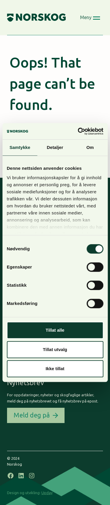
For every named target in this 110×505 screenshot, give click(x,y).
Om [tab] (90, 147)
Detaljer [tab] (55, 147)
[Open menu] (90, 17)
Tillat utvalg (55, 349)
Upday (47, 493)
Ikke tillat (54, 368)
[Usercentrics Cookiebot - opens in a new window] (78, 131)
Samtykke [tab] (19, 147)
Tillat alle (55, 330)
